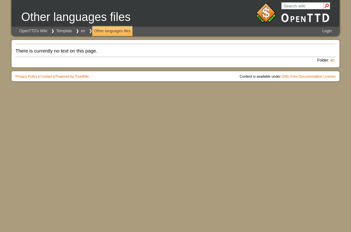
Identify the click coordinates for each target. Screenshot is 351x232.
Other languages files (112, 31)
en (83, 31)
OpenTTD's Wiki (33, 31)
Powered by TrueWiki (72, 76)
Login (327, 31)
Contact (46, 76)
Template (64, 31)
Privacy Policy (26, 76)
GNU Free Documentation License (309, 76)
